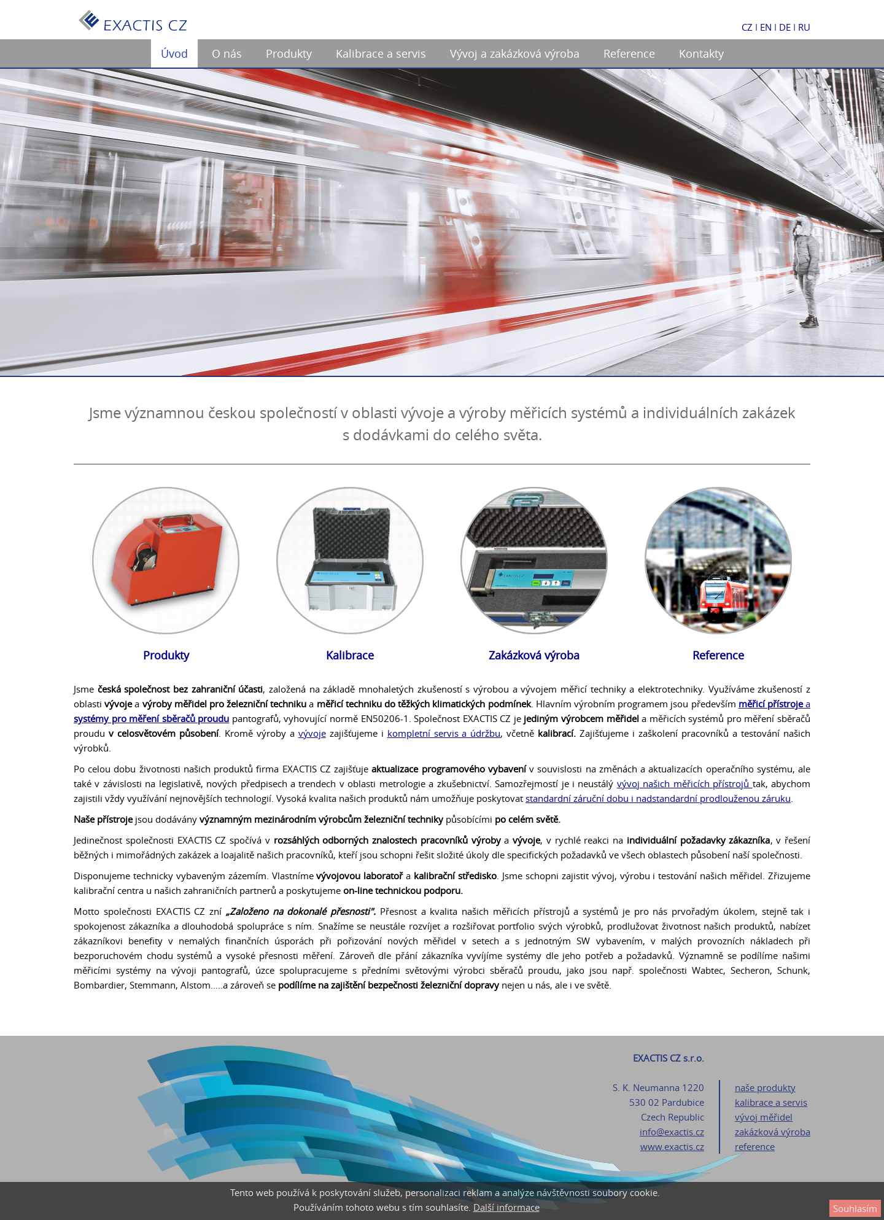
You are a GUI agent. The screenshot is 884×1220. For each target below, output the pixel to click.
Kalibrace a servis (381, 53)
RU (804, 27)
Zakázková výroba (534, 655)
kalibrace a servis (771, 1102)
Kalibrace (350, 655)
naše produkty (765, 1087)
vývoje (312, 733)
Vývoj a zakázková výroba (515, 53)
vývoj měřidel (764, 1117)
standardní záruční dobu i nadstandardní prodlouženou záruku (658, 798)
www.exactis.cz (672, 1146)
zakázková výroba (772, 1131)
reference (755, 1146)
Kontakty (701, 53)
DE (785, 27)
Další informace (506, 1207)
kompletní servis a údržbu (444, 733)
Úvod (174, 53)
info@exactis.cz (672, 1131)
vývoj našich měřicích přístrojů (685, 783)
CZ (747, 27)
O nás (227, 53)
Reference (629, 53)
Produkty (289, 53)
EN (766, 27)
